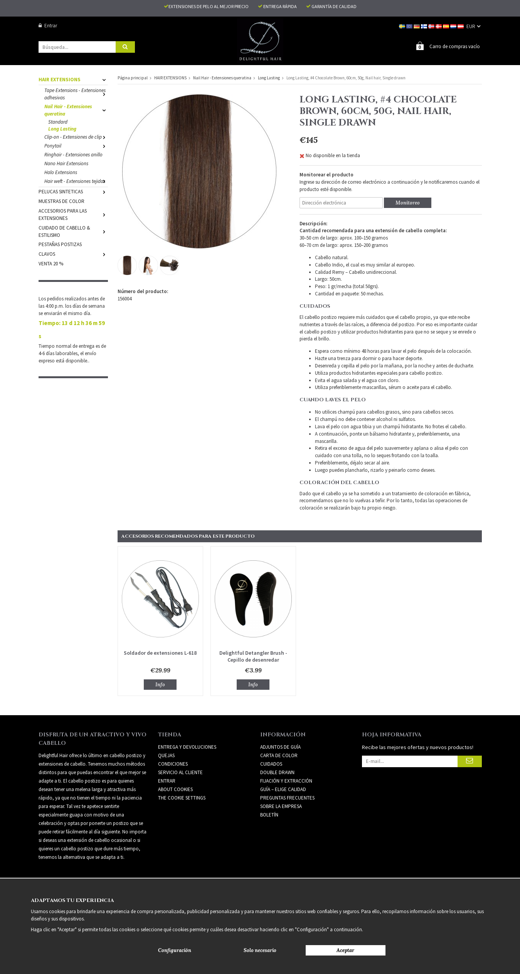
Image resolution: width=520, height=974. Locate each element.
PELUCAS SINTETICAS (73, 191)
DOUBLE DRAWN (277, 772)
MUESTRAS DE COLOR (61, 201)
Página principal (133, 77)
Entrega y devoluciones (187, 746)
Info (160, 684)
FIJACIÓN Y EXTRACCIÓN (286, 780)
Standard (57, 121)
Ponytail (76, 145)
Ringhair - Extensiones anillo (73, 154)
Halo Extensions (60, 172)
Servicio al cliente (180, 772)
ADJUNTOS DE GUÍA (280, 746)
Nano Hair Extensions (66, 163)
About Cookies (175, 789)
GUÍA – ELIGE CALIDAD (283, 789)
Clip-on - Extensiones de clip (76, 136)
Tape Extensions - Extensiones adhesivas (76, 94)
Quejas (166, 755)
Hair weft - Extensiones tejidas (76, 181)
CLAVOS (73, 253)
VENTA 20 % (51, 263)
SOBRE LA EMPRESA (281, 806)
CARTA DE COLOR (279, 755)
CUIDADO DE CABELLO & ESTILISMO (73, 231)
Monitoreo (407, 202)
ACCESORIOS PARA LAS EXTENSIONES (73, 214)
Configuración (174, 950)
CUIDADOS (271, 763)
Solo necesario (260, 950)
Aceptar (345, 950)
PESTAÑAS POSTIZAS (60, 244)
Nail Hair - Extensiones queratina (76, 110)
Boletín (269, 814)
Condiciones (173, 763)
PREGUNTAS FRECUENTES (287, 797)
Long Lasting (62, 128)
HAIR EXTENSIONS (73, 79)
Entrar (48, 25)
